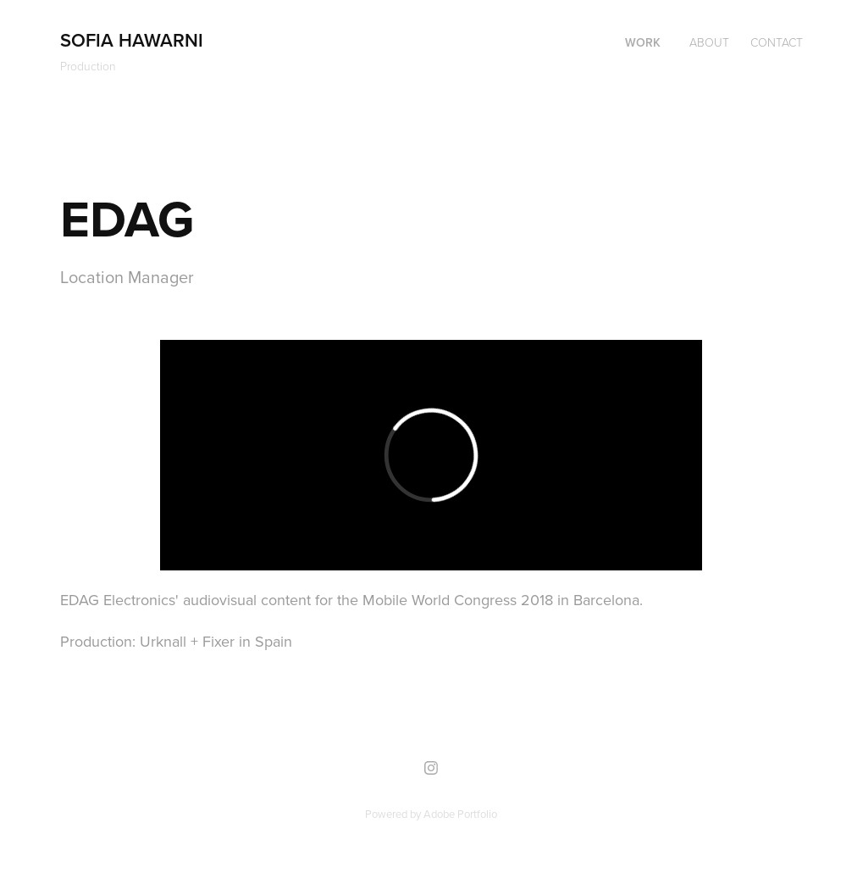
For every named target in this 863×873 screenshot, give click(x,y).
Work (643, 42)
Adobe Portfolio (460, 813)
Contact (776, 42)
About (709, 42)
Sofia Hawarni (131, 39)
